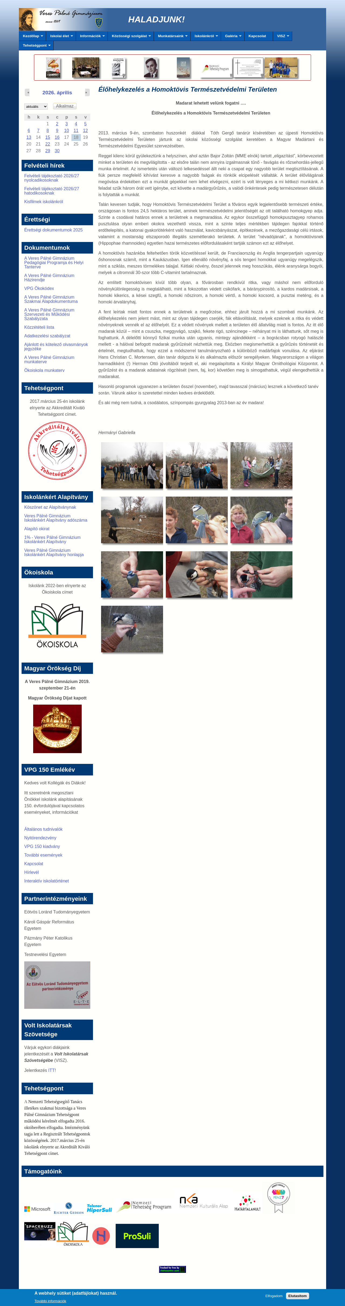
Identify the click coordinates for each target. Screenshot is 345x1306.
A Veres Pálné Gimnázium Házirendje (49, 277)
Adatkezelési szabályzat (47, 336)
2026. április (57, 92)
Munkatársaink (171, 37)
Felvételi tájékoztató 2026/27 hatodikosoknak (51, 190)
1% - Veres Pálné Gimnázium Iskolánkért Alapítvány (52, 539)
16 (57, 137)
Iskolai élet (59, 37)
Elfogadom (274, 1297)
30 (57, 150)
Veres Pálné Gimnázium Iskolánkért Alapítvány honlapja (54, 552)
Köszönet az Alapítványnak (50, 507)
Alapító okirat (36, 528)
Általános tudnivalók (43, 829)
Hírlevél (31, 872)
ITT (51, 1070)
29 (47, 150)
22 (47, 144)
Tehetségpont (35, 46)
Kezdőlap (31, 37)
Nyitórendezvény (40, 838)
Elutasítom (297, 1297)
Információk (90, 37)
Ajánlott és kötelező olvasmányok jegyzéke (56, 346)
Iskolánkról (204, 37)
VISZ (281, 37)
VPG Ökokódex (39, 288)
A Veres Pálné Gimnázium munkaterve (49, 359)
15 (47, 137)
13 (28, 137)
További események (43, 855)
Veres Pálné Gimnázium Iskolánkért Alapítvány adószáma (55, 518)
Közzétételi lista (39, 327)
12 (85, 130)
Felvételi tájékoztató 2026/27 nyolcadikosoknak (51, 178)
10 (66, 130)
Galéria (231, 37)
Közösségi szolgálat (129, 37)
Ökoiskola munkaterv (44, 370)
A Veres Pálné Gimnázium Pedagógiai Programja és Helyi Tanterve (54, 262)
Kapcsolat (257, 36)
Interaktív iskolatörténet (46, 881)
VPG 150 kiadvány (42, 846)
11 (76, 130)
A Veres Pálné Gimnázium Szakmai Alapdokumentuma (51, 299)
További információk (50, 1303)
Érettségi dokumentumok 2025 (53, 230)
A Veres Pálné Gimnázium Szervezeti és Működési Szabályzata (49, 314)
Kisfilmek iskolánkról (43, 201)
